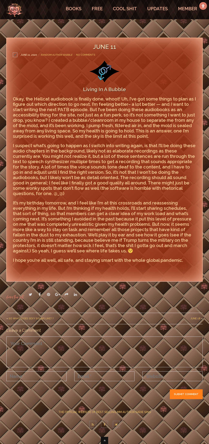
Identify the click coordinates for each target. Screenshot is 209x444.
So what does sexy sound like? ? (31, 318)
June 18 (195, 318)
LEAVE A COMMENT (32, 269)
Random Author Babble (56, 54)
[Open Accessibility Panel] (203, 6)
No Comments (85, 54)
